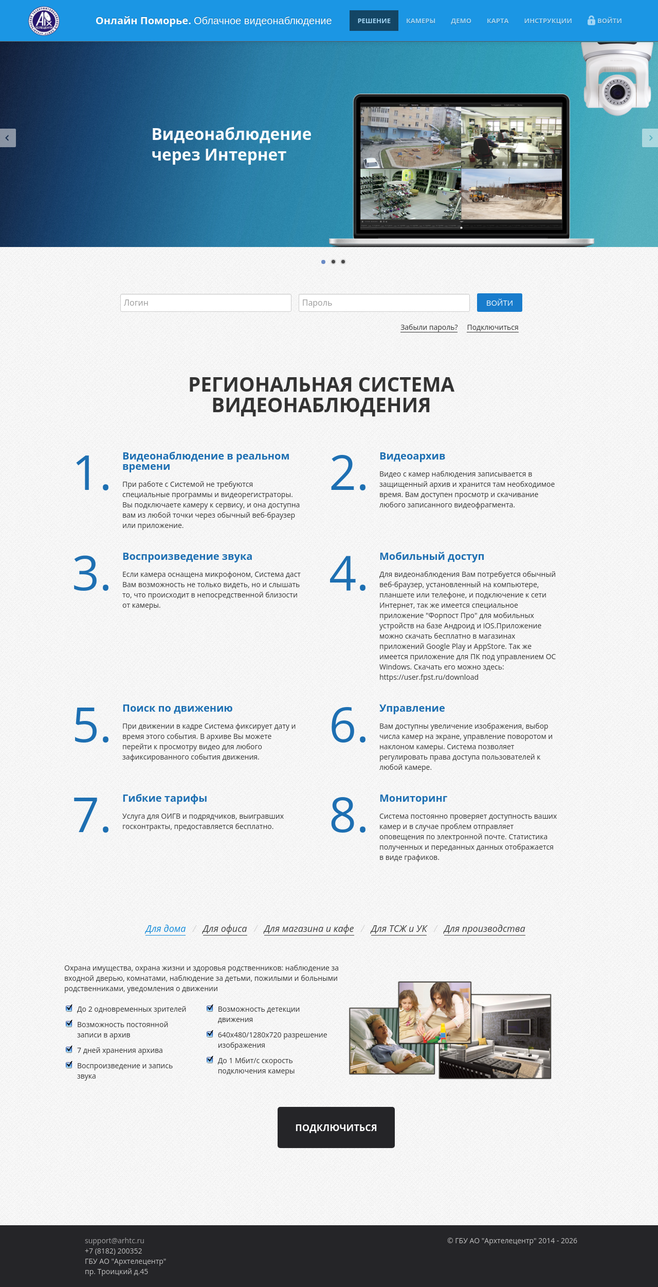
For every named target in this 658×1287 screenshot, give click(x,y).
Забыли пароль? (429, 327)
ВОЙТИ (605, 20)
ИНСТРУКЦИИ (548, 20)
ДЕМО (461, 20)
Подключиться (492, 327)
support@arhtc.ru (114, 1240)
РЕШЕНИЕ (374, 20)
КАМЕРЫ (420, 20)
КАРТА (497, 20)
